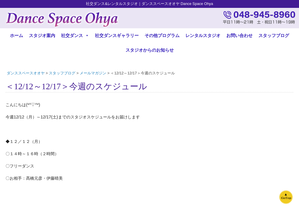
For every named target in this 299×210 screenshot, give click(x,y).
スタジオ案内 (42, 35)
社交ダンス (75, 35)
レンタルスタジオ (202, 35)
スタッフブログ (273, 35)
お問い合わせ (239, 35)
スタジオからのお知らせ (150, 50)
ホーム (16, 35)
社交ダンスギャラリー (117, 35)
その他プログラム (162, 35)
